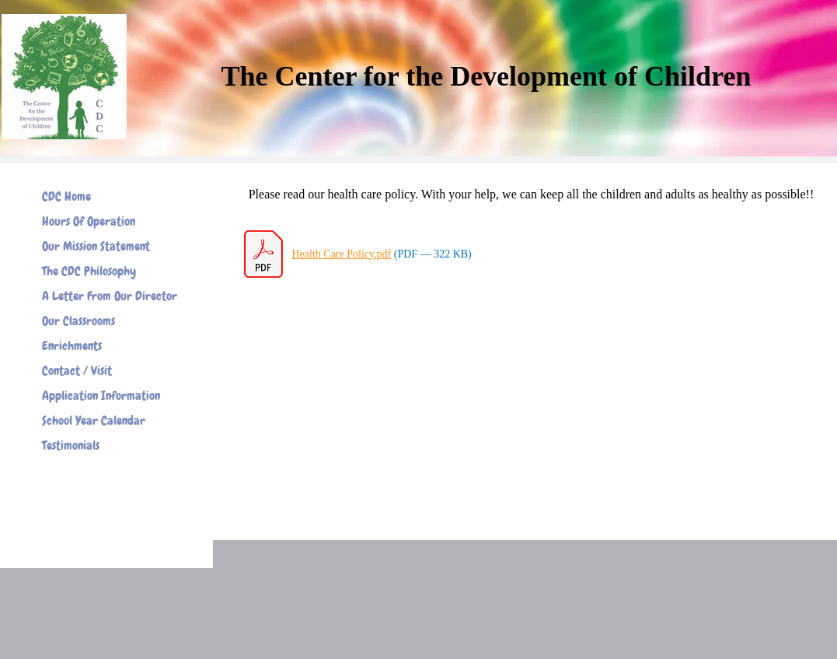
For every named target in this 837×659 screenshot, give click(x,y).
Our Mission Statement (96, 246)
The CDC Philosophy (89, 271)
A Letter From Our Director (109, 296)
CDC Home (66, 196)
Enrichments (72, 346)
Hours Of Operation (88, 221)
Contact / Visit (77, 371)
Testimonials (70, 445)
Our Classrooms (78, 321)
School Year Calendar (93, 420)
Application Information (101, 395)
